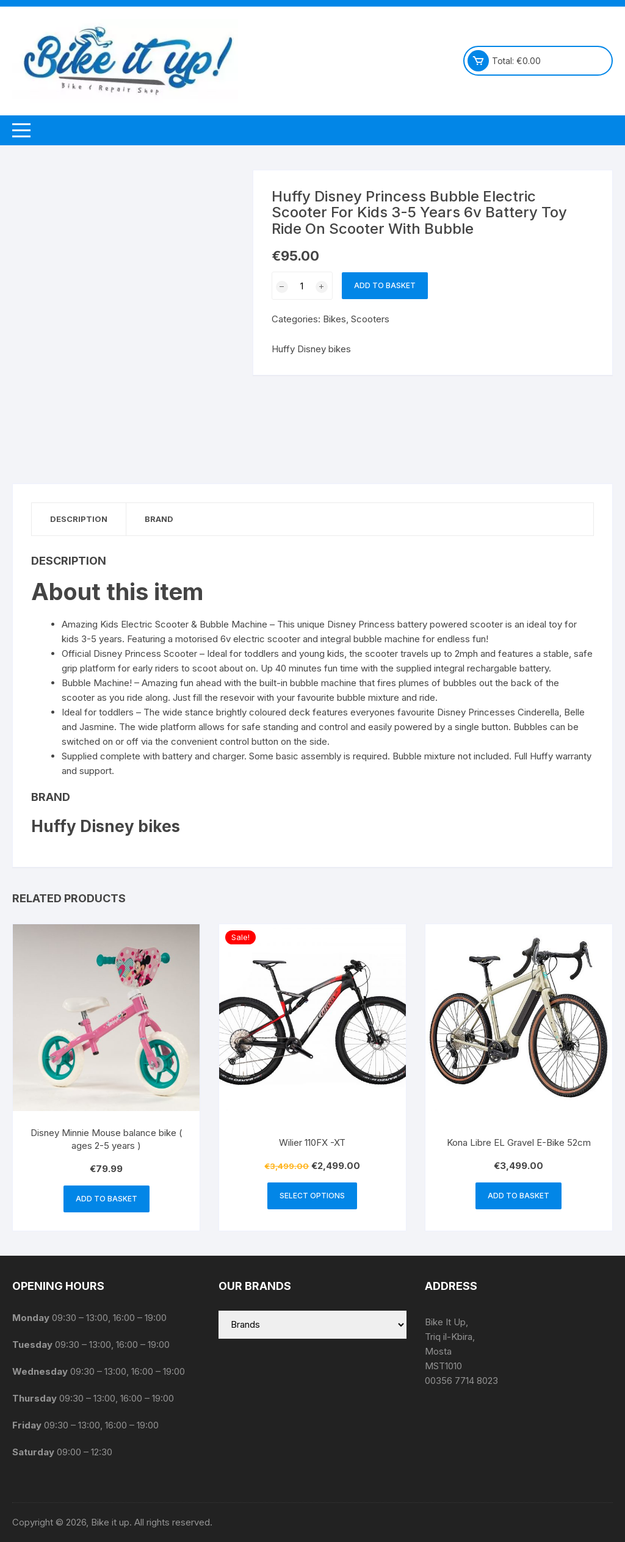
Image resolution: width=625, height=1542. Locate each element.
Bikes (334, 319)
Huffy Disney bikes (311, 349)
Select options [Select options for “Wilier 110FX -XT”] (312, 1195)
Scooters (370, 319)
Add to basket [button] (106, 1198)
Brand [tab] (159, 519)
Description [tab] (78, 519)
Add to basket (385, 285)
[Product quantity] (302, 286)
